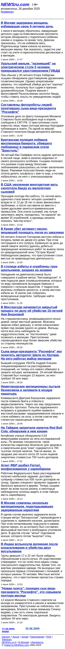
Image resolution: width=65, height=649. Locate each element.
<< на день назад (8, 630)
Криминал (7, 11)
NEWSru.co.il (9, 642)
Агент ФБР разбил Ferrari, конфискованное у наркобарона (25, 467)
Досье (15, 636)
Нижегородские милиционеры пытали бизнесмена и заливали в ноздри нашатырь (30, 390)
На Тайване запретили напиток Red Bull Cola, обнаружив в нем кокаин (31, 429)
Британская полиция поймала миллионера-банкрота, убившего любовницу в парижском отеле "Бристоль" (26, 145)
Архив (24, 636)
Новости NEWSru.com (16, 645)
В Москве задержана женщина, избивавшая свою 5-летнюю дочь (27, 24)
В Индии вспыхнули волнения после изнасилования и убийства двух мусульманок (29, 547)
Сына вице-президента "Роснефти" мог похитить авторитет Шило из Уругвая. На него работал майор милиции (31, 355)
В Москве (23, 642)
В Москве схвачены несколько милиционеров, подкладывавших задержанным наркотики (27, 506)
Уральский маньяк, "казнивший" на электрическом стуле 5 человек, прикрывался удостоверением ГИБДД (30, 67)
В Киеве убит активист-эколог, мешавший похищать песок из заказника (32, 230)
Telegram (7, 639)
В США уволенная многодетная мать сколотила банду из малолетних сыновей (29, 188)
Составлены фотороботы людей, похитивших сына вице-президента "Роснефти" (28, 108)
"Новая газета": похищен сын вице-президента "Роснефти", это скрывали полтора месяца (31, 592)
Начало (6, 636)
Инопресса (37, 642)
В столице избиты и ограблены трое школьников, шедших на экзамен (29, 268)
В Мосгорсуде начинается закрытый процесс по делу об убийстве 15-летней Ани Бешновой (32, 310)
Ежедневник (37, 636)
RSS (48, 636)
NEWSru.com (15, 4)
